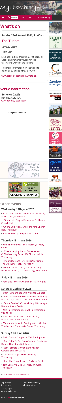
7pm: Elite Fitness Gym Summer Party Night (24, 281)
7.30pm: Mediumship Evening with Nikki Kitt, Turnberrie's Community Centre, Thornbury (23, 325)
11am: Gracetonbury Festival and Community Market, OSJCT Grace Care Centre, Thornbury (24, 298)
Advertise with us (29, 385)
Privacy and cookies (9, 391)
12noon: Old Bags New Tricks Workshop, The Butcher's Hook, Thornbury (22, 262)
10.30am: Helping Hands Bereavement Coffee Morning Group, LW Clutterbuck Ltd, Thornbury (23, 254)
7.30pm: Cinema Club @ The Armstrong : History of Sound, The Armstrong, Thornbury (24, 269)
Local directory (43, 17)
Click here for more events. (16, 374)
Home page (6, 385)
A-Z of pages (6, 389)
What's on (27, 17)
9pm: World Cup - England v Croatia (20, 233)
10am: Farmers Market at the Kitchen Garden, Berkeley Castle (20, 349)
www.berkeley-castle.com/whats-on (19, 75)
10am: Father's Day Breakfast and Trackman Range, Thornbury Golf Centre (24, 342)
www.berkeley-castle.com (13, 100)
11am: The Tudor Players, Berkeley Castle (23, 361)
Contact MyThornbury (31, 382)
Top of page (6, 382)
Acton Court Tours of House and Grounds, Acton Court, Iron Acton (23, 215)
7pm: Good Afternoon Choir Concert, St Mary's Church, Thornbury (21, 318)
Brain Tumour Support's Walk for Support (24, 292)
